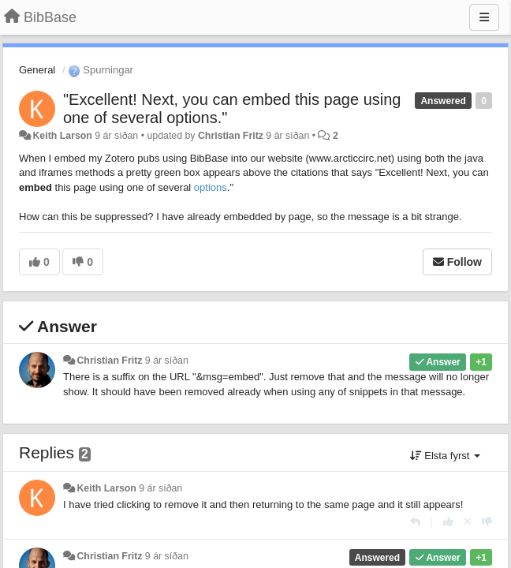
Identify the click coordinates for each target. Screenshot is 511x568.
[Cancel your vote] (468, 522)
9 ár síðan (166, 360)
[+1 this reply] (448, 522)
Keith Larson (61, 135)
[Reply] (415, 522)
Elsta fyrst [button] (445, 456)
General (37, 70)
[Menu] (484, 17)
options (210, 187)
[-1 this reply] (487, 522)
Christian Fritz (230, 135)
